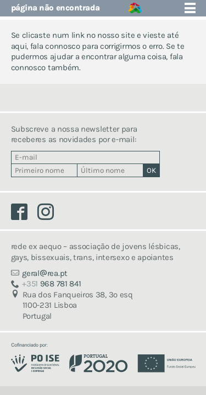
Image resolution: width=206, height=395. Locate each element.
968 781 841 (51, 284)
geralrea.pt (45, 273)
